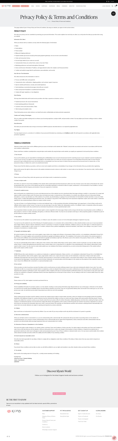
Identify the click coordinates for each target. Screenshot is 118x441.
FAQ (24, 280)
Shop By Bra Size (64, 413)
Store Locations (46, 427)
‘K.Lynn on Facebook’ (83, 416)
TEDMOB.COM (108, 436)
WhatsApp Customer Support (49, 429)
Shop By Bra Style (64, 416)
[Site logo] (6, 6)
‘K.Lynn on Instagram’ (83, 419)
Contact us (45, 424)
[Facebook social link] (107, 1)
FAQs (43, 413)
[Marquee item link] (78, 1)
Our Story (98, 413)
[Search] (112, 6)
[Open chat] (114, 438)
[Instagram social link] (109, 1)
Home (48, 21)
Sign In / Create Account (84, 413)
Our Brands (99, 416)
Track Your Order (82, 421)
